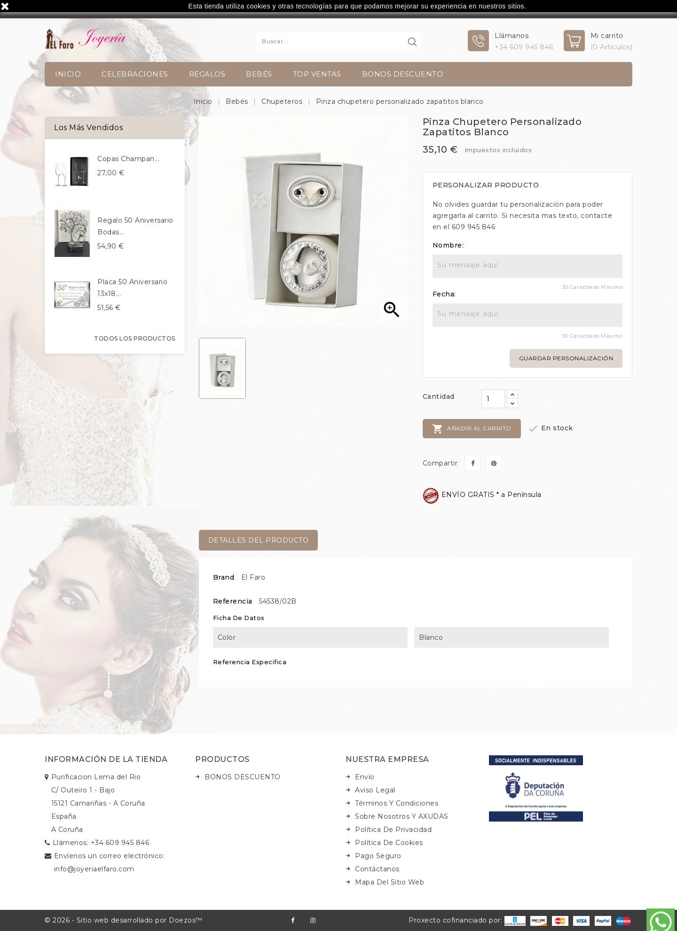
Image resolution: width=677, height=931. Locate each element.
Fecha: (444, 294)
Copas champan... (128, 159)
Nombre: (448, 245)
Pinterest (494, 463)
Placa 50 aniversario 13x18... (132, 288)
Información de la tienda (106, 759)
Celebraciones (135, 74)
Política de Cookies (389, 842)
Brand (224, 577)
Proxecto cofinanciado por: (467, 920)
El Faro (253, 577)
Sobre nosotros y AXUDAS (402, 816)
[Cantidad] (493, 398)
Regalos (207, 74)
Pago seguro (378, 856)
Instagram (313, 920)
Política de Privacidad (393, 829)
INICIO (68, 74)
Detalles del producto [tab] (258, 540)
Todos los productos (134, 338)
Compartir (472, 463)
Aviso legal (375, 790)
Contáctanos (377, 869)
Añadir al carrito (472, 428)
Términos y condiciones (396, 803)
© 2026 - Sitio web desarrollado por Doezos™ (124, 920)
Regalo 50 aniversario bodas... (135, 226)
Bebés (259, 74)
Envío (365, 777)
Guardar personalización (566, 358)
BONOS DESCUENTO (402, 74)
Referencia (232, 601)
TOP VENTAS (317, 74)
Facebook (292, 920)
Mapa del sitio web (389, 882)
